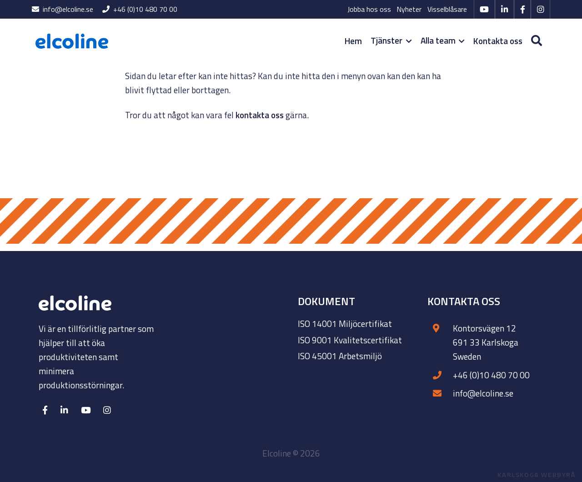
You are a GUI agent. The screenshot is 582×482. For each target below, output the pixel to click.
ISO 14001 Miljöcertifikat (345, 323)
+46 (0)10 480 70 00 (139, 9)
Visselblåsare (447, 9)
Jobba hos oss (369, 9)
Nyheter (408, 9)
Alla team (443, 40)
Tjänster (391, 40)
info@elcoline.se (62, 9)
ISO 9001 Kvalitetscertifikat (350, 339)
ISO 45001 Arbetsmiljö (340, 355)
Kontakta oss (497, 40)
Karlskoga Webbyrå (536, 475)
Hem (353, 40)
